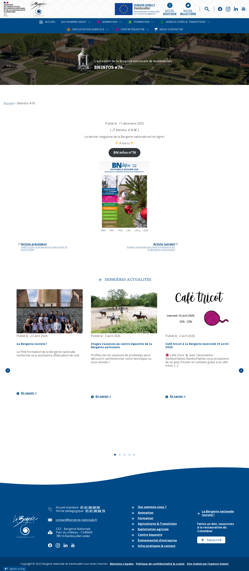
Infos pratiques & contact (156, 546)
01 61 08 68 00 (90, 507)
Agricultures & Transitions (157, 524)
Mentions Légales (122, 563)
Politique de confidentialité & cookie (160, 563)
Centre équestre (150, 535)
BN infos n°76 (124, 152)
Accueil (9, 103)
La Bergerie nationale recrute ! (218, 513)
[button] (8, 370)
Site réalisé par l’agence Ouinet (208, 563)
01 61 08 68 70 (95, 511)
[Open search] (207, 9)
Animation (145, 513)
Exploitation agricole (153, 529)
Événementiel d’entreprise (157, 540)
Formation (145, 518)
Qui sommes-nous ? (152, 507)
